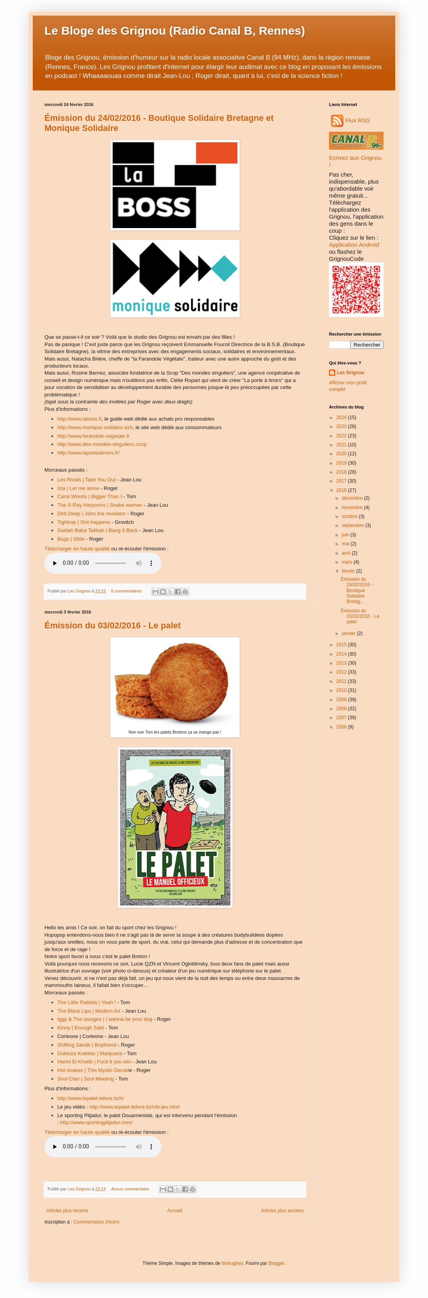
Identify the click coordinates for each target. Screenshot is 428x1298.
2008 (342, 708)
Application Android (354, 244)
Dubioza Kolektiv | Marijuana (89, 1053)
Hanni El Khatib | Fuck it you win (94, 1062)
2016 (342, 490)
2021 (342, 444)
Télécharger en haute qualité (77, 549)
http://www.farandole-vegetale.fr (93, 436)
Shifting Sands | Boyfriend (87, 1045)
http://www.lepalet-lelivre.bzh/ (90, 1098)
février (349, 571)
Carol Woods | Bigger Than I (89, 496)
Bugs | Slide (71, 539)
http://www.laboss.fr (79, 419)
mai (346, 543)
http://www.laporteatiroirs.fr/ (88, 453)
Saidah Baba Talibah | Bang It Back (97, 530)
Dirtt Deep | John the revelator (91, 513)
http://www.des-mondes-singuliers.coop (102, 444)
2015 (342, 644)
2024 (342, 417)
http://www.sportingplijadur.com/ (96, 1122)
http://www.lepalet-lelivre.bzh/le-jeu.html (134, 1107)
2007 (342, 717)
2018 (342, 472)
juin (346, 535)
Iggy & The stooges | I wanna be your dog (104, 1019)
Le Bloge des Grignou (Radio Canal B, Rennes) (174, 30)
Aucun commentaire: (131, 1189)
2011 (342, 681)
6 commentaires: (127, 591)
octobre (350, 516)
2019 (342, 463)
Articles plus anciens (282, 1210)
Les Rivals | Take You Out (86, 480)
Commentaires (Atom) (96, 1222)
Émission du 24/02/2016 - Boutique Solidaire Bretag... (357, 590)
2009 (342, 699)
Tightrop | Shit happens (83, 522)
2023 (342, 426)
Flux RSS (350, 120)
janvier (349, 633)
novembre (353, 507)
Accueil (174, 1210)
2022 (342, 436)
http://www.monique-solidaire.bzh (95, 427)
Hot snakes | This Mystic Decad (93, 1070)
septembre (353, 525)
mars (348, 562)
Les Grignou (350, 372)
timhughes (232, 1263)
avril (347, 553)
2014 (342, 654)
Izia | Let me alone (78, 488)
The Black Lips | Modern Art (88, 1011)
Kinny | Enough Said (80, 1028)
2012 (342, 672)
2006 (342, 727)
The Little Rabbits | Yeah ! (86, 1002)
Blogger (276, 1263)
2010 (342, 690)
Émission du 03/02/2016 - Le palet (112, 625)
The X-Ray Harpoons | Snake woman (99, 505)
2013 (342, 663)
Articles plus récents (67, 1210)
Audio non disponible (102, 563)
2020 (342, 453)
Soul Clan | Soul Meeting (85, 1079)
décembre (353, 498)
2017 (342, 481)
